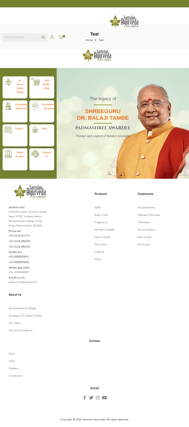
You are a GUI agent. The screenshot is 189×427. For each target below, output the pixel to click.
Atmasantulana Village (22, 308)
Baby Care (101, 215)
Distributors (16, 376)
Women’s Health (104, 230)
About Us (15, 294)
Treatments (145, 194)
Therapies (144, 222)
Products (100, 194)
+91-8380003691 (19, 256)
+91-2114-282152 (19, 247)
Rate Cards (144, 237)
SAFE (97, 207)
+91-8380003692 (19, 262)
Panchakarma (146, 207)
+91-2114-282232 (19, 241)
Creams (99, 252)
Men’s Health (102, 237)
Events (22, 128)
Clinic (12, 353)
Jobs (12, 361)
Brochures (144, 244)
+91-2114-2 (16, 235)
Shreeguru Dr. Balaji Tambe (25, 315)
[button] (61, 123)
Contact (94, 341)
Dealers (13, 368)
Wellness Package (149, 215)
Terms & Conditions (20, 330)
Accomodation (147, 230)
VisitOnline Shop (49, 84)
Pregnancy (101, 222)
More (97, 259)
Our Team (15, 323)
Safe (48, 128)
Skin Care (100, 244)
